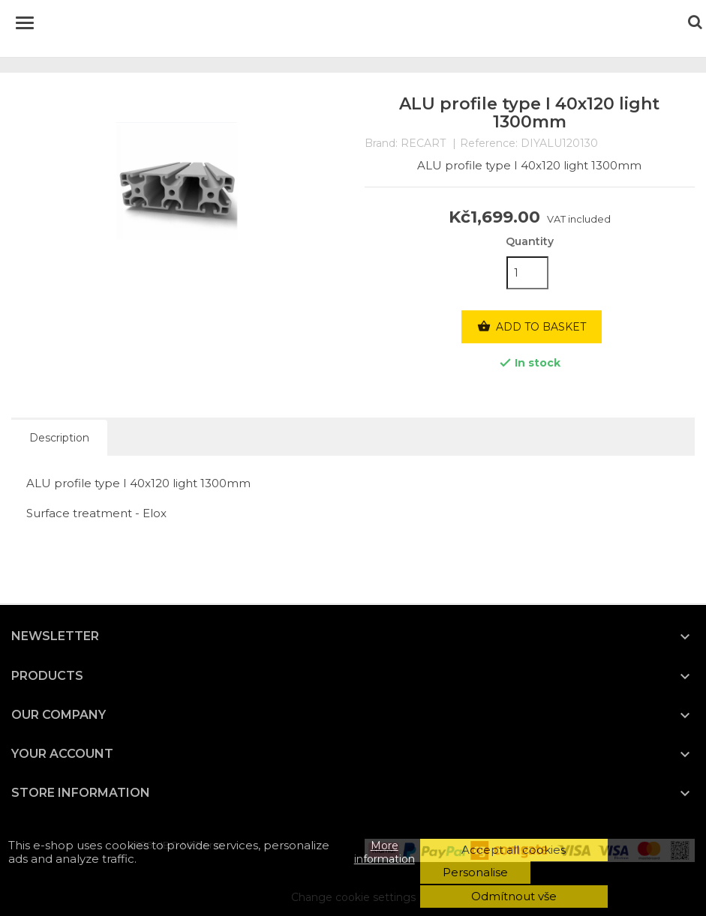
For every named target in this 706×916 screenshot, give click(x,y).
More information (384, 852)
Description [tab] (59, 438)
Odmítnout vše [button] (514, 896)
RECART (423, 143)
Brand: (381, 143)
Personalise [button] (475, 872)
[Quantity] (527, 272)
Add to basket (531, 326)
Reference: (489, 143)
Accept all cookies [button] (513, 850)
